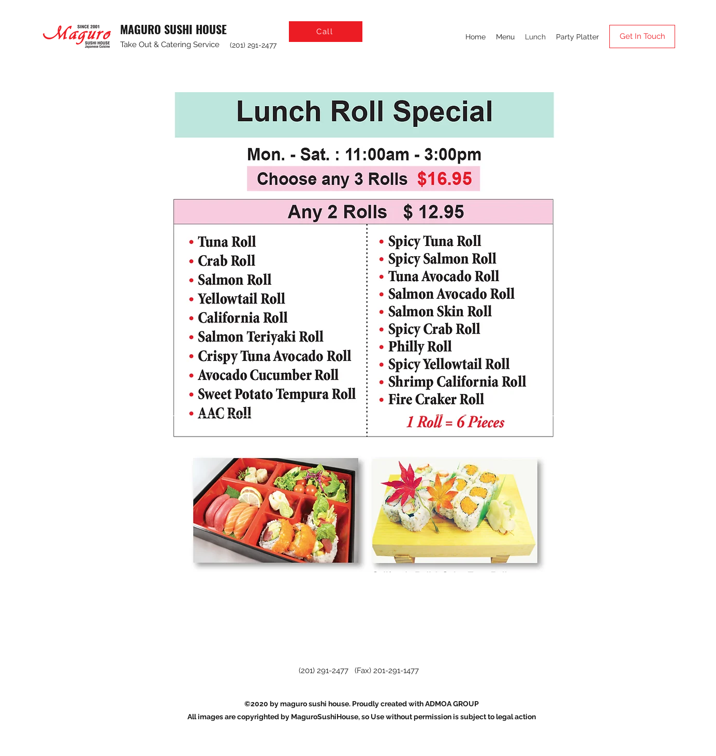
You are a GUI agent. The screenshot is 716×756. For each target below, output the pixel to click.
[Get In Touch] (642, 36)
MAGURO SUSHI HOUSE (173, 29)
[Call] (325, 31)
